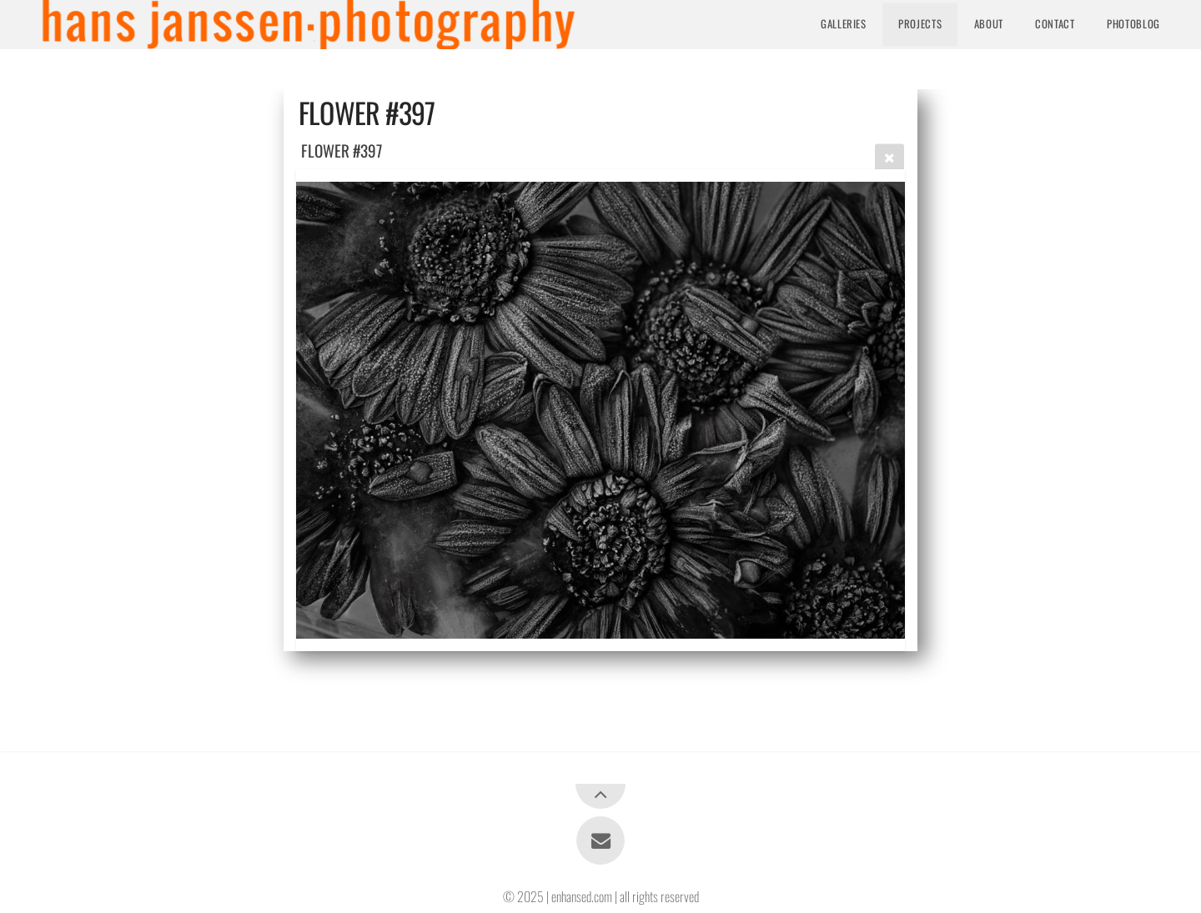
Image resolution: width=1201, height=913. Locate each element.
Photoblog (1133, 24)
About (988, 24)
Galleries (844, 24)
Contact (1054, 24)
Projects (920, 24)
